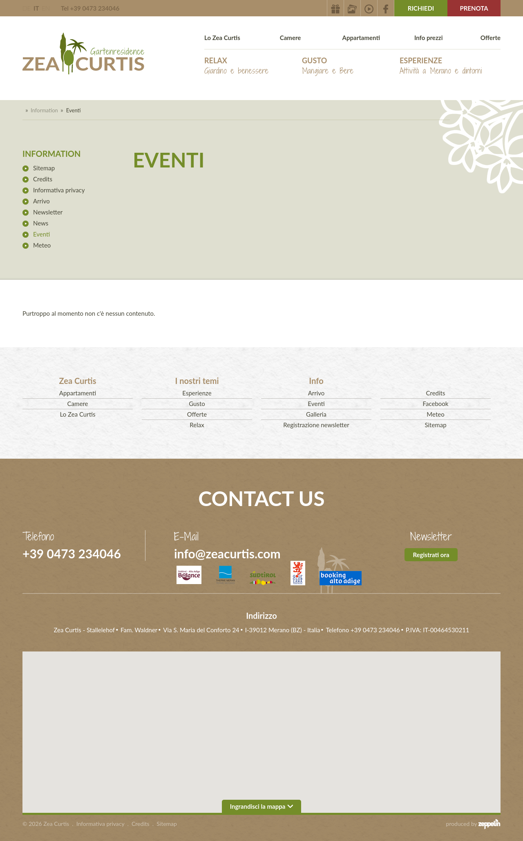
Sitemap (44, 168)
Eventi (41, 234)
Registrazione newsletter (316, 424)
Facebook (436, 403)
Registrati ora (431, 554)
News (40, 223)
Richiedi (421, 8)
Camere (290, 37)
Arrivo (41, 201)
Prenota (474, 8)
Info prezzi (428, 37)
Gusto (327, 66)
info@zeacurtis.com (227, 553)
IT (36, 8)
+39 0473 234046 (71, 553)
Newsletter (48, 212)
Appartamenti (361, 37)
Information (44, 110)
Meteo (42, 245)
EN (46, 8)
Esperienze (441, 66)
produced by (473, 824)
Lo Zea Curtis (222, 37)
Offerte (491, 37)
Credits (42, 179)
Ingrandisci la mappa (261, 806)
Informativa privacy (59, 190)
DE (26, 8)
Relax (236, 66)
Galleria (316, 414)
